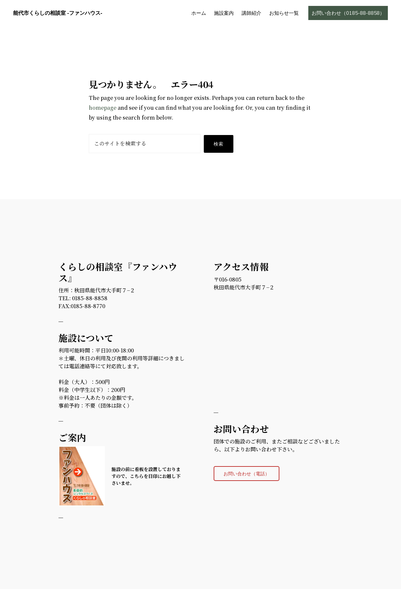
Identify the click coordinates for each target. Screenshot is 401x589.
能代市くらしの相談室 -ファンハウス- (57, 13)
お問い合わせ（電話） (247, 473)
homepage (102, 107)
